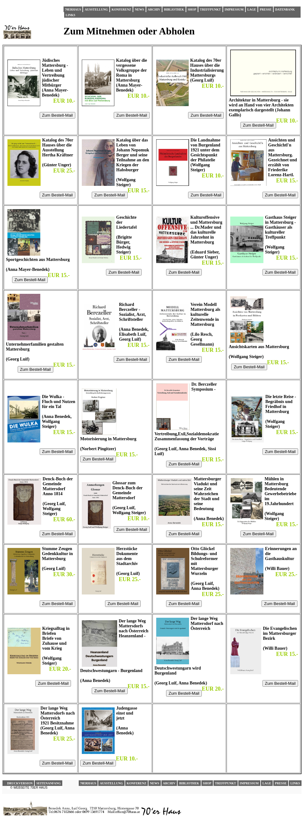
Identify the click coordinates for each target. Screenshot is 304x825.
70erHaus (73, 9)
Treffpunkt (210, 9)
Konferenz (121, 9)
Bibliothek (174, 9)
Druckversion (20, 783)
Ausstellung (96, 9)
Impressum (234, 9)
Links (70, 15)
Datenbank (285, 9)
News (139, 9)
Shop (192, 9)
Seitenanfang (48, 783)
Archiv (154, 9)
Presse (265, 9)
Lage (251, 9)
